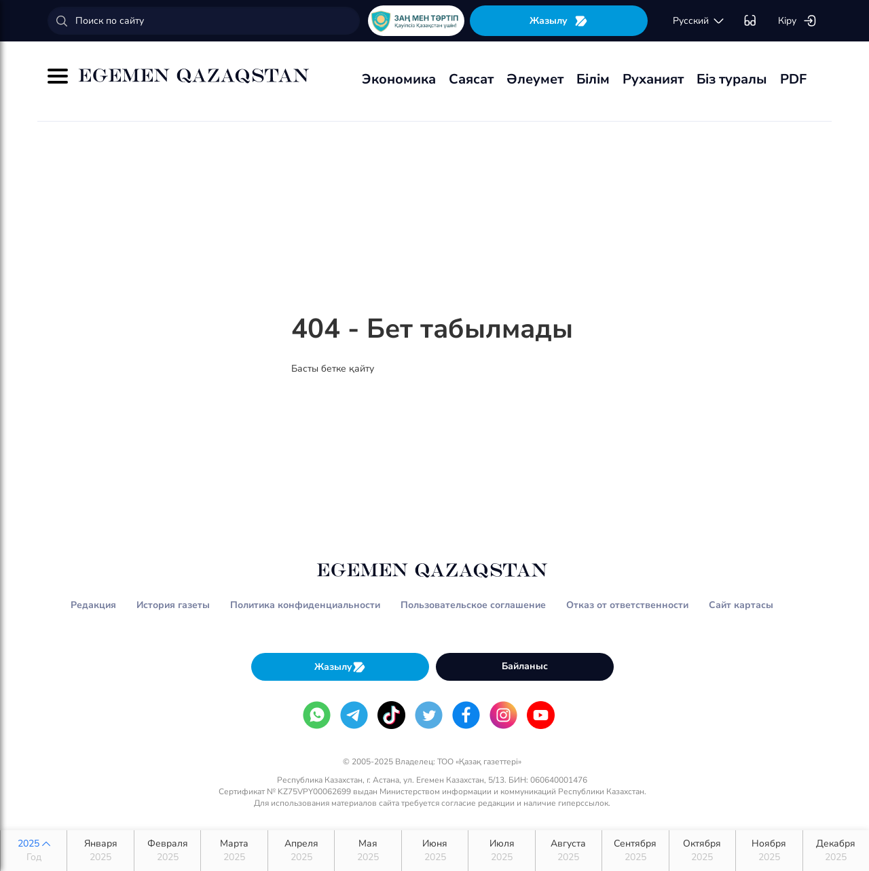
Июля (501, 850)
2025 (33, 850)
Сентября (635, 850)
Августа (568, 850)
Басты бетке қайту (332, 368)
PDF (793, 79)
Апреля (301, 850)
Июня (435, 850)
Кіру (797, 21)
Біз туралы (732, 79)
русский (699, 21)
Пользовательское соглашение (473, 605)
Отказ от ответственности (627, 605)
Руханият (653, 79)
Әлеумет (534, 79)
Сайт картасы (741, 605)
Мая (367, 850)
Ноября (769, 850)
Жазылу (559, 21)
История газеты (173, 605)
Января (100, 850)
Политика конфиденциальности (305, 605)
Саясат (471, 79)
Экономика (399, 79)
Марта (234, 850)
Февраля (167, 850)
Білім (593, 79)
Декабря (836, 850)
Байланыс (525, 666)
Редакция (93, 605)
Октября (702, 850)
